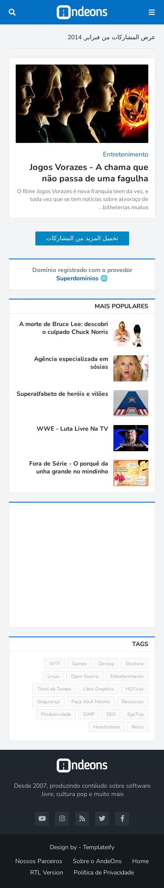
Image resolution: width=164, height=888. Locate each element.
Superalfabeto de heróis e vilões (62, 394)
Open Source (85, 676)
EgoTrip (135, 714)
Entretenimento (127, 676)
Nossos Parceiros (38, 861)
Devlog (106, 663)
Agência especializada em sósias (71, 363)
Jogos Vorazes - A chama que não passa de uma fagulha (89, 173)
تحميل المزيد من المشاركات (82, 238)
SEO (111, 714)
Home (140, 861)
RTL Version (46, 872)
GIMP (89, 714)
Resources (133, 701)
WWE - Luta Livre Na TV (72, 429)
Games (79, 663)
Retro (138, 727)
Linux (53, 676)
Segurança (48, 701)
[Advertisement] (82, 564)
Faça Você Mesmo (91, 701)
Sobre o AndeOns (97, 861)
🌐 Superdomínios (82, 278)
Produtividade (56, 714)
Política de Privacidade (104, 872)
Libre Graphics (98, 689)
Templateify (98, 847)
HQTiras (135, 689)
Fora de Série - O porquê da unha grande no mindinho (68, 468)
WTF (54, 663)
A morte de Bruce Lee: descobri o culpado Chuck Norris (63, 328)
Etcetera (135, 663)
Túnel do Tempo (54, 689)
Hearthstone (106, 727)
